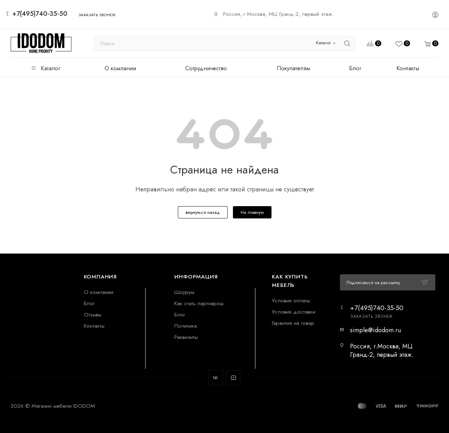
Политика (185, 326)
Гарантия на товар (293, 323)
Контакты (94, 326)
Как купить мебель (290, 281)
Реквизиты (186, 337)
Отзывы (92, 314)
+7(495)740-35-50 (39, 13)
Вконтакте (215, 377)
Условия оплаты (291, 300)
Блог (89, 303)
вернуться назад (203, 212)
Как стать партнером (198, 303)
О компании (98, 292)
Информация (195, 277)
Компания (100, 277)
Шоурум (184, 292)
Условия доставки (293, 312)
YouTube (233, 377)
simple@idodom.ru (375, 330)
